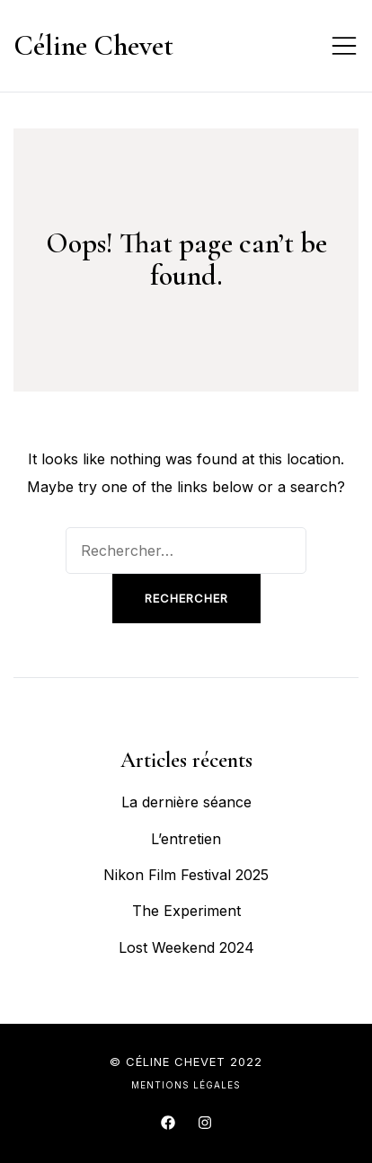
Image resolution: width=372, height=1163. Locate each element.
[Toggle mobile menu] (344, 45)
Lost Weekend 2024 (186, 947)
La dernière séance (186, 802)
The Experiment (186, 911)
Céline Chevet (93, 45)
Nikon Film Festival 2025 (186, 875)
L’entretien (186, 839)
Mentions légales (186, 1084)
